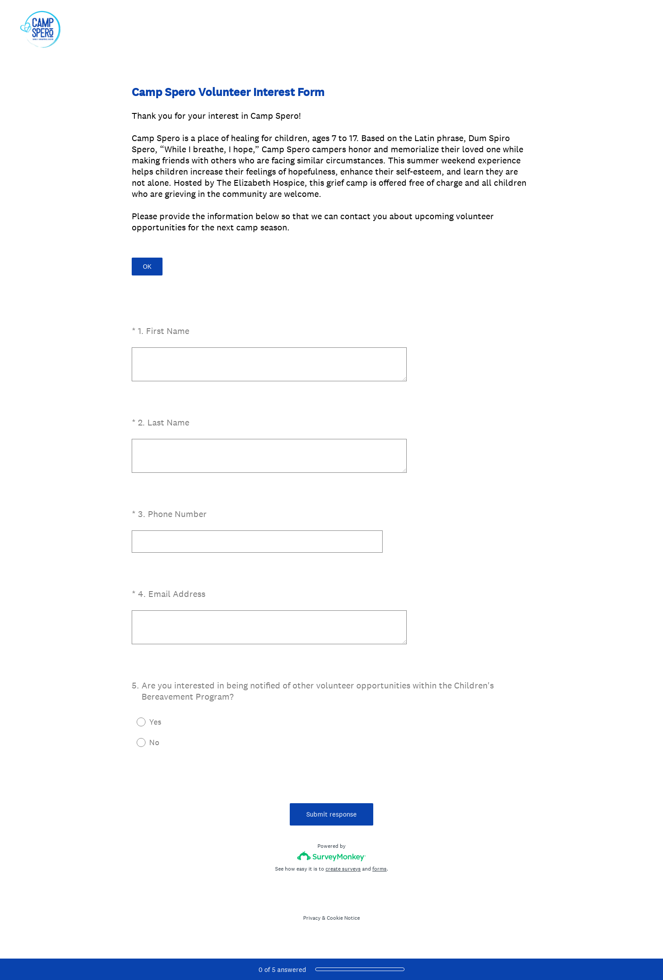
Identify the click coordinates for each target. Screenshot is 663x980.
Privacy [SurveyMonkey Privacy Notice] (312, 918)
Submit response (331, 814)
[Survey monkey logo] (331, 856)
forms (379, 868)
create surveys (343, 868)
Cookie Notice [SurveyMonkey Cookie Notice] (343, 918)
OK (147, 266)
